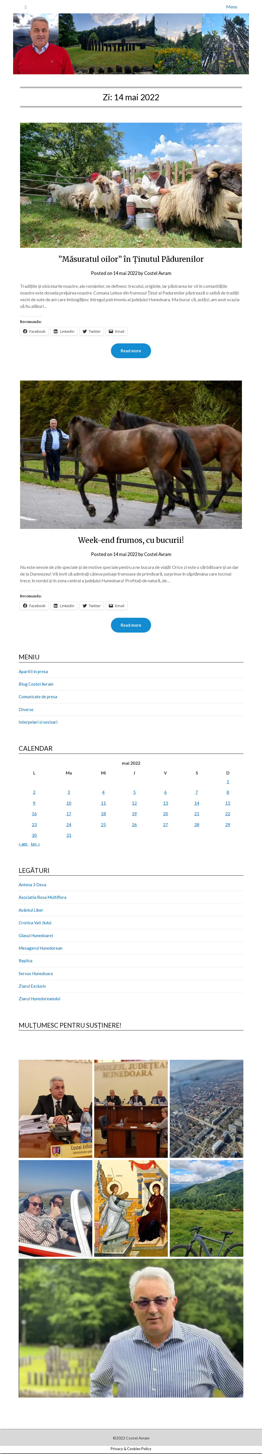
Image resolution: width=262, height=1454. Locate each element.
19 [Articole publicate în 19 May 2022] (134, 814)
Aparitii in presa (33, 671)
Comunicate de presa (38, 697)
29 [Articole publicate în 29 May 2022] (227, 825)
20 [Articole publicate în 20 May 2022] (165, 814)
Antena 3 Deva (32, 885)
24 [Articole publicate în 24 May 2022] (68, 825)
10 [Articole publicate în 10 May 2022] (68, 803)
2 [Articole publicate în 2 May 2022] (34, 792)
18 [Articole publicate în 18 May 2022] (103, 814)
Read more (131, 350)
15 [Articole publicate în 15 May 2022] (227, 803)
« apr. (23, 844)
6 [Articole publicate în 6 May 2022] (165, 792)
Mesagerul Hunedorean (40, 948)
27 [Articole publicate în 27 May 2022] (165, 825)
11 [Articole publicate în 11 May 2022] (103, 803)
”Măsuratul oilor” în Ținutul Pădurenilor (131, 258)
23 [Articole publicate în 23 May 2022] (34, 825)
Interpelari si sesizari (38, 722)
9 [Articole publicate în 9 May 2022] (34, 803)
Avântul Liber (31, 910)
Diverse (26, 709)
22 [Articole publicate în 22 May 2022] (227, 814)
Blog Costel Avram (36, 684)
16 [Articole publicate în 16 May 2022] (34, 814)
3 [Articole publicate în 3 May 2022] (68, 792)
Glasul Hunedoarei (36, 936)
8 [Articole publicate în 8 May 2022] (228, 792)
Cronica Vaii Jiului (35, 923)
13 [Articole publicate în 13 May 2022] (165, 803)
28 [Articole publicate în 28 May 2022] (196, 825)
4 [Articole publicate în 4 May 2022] (103, 792)
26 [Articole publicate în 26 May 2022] (134, 825)
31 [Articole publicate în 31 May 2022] (68, 835)
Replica (25, 961)
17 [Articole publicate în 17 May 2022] (68, 814)
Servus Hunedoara (36, 974)
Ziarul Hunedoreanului (39, 999)
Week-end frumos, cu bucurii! (131, 540)
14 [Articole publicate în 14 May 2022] (196, 803)
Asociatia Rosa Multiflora (42, 897)
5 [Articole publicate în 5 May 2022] (134, 792)
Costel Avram (158, 273)
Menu (231, 6)
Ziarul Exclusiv (32, 986)
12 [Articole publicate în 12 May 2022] (134, 803)
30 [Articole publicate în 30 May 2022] (34, 835)
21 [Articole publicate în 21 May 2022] (196, 814)
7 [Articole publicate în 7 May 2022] (196, 792)
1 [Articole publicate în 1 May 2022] (228, 782)
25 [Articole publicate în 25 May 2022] (103, 825)
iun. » (35, 844)
